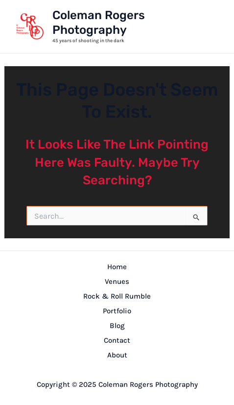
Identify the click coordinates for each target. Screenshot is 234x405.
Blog (117, 325)
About (117, 355)
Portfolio (117, 310)
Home (117, 266)
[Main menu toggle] (207, 26)
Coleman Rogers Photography (98, 22)
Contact (117, 340)
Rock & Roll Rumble (117, 296)
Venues (117, 281)
